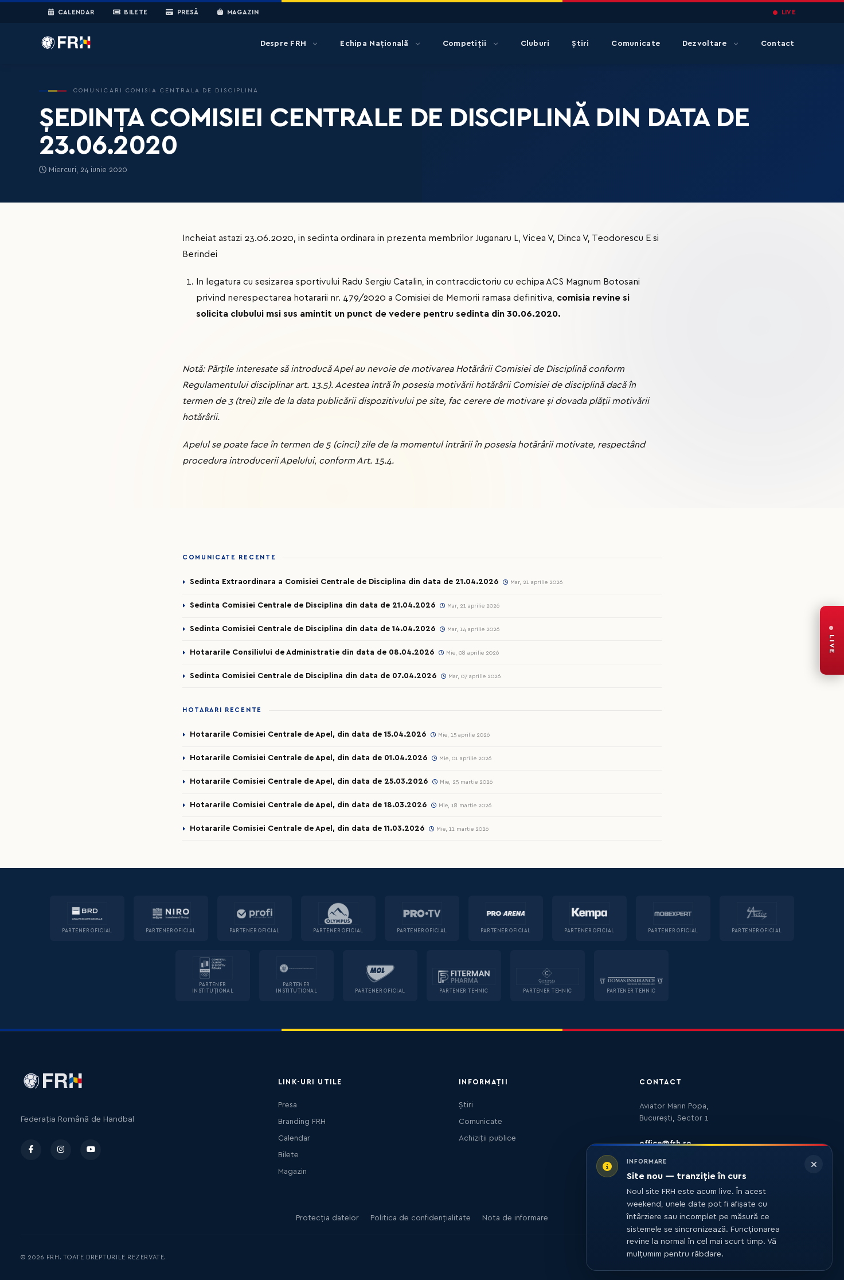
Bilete (130, 12)
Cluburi (535, 44)
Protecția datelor (327, 1218)
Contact (778, 44)
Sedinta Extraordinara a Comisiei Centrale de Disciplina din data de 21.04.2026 (344, 582)
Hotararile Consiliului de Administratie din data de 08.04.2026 (312, 652)
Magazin (238, 12)
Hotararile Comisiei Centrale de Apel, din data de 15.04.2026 (308, 734)
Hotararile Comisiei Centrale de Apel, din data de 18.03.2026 (308, 805)
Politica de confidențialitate (420, 1218)
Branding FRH (302, 1122)
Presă (182, 12)
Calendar (71, 12)
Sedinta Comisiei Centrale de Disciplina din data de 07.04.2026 (313, 676)
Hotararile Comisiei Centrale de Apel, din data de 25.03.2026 (309, 781)
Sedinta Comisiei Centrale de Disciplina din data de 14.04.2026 (312, 629)
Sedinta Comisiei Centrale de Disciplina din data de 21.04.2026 (312, 605)
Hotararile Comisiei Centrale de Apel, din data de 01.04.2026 (308, 758)
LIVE (784, 12)
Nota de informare (515, 1218)
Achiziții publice (487, 1138)
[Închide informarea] (813, 1164)
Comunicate (635, 44)
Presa (287, 1105)
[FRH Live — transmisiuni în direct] (832, 640)
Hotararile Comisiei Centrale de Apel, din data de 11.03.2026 (307, 828)
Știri (580, 44)
